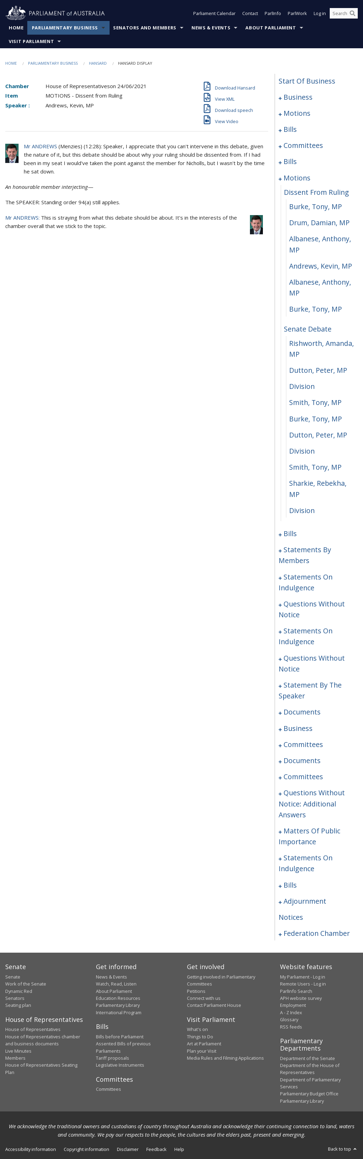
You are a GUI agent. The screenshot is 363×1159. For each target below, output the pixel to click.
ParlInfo (273, 13)
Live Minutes (18, 1051)
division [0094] (302, 386)
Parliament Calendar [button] (214, 13)
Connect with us (204, 998)
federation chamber (317, 933)
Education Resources (118, 998)
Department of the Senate (307, 1058)
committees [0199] (303, 776)
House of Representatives (33, 1029)
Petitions (196, 991)
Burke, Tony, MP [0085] (315, 206)
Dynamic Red (18, 991)
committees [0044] (303, 145)
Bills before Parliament (120, 1036)
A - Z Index (291, 1012)
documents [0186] (302, 712)
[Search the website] (344, 13)
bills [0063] (290, 161)
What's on (197, 1029)
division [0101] (302, 510)
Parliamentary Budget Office (309, 1093)
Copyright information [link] (86, 1149)
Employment (293, 1005)
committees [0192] (303, 744)
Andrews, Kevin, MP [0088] (320, 266)
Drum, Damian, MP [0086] (319, 222)
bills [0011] (290, 129)
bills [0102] (290, 533)
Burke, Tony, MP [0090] (315, 309)
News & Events (210, 27)
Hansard (98, 63)
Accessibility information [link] (30, 1149)
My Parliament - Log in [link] (302, 977)
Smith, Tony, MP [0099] (315, 467)
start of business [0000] (307, 81)
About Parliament (270, 27)
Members (15, 1058)
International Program (118, 1012)
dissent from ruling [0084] (316, 192)
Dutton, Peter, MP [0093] (318, 370)
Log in (320, 13)
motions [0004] (297, 113)
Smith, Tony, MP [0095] (315, 402)
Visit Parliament (31, 41)
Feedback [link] (156, 1149)
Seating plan (18, 1005)
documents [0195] (302, 760)
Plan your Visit (201, 1051)
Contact (250, 13)
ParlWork (297, 13)
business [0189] (298, 728)
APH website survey (301, 998)
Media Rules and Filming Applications (225, 1058)
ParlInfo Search (296, 991)
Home (16, 27)
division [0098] (302, 451)
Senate (12, 977)
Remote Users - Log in (303, 984)
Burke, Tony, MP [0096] (315, 419)
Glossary (289, 1019)
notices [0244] (291, 917)
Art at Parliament (204, 1043)
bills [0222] (290, 885)
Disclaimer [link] (128, 1149)
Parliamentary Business (65, 27)
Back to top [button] (343, 1149)
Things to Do (200, 1036)
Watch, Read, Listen (116, 984)
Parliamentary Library (118, 1005)
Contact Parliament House (214, 1005)
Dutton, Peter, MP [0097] (318, 435)
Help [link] (179, 1149)
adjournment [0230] (305, 901)
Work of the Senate (25, 984)
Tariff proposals (112, 1058)
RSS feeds (291, 1027)
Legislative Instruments (120, 1065)
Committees (108, 1089)
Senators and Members (144, 27)
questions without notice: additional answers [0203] (312, 803)
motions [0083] (297, 178)
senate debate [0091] (307, 329)
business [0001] (298, 97)
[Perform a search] (352, 13)
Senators (15, 998)
